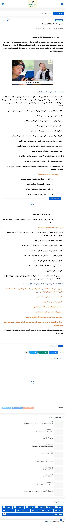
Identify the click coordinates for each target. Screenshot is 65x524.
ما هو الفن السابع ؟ (48, 438)
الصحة (39, 507)
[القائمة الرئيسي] (62, 4)
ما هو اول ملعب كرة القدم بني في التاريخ (43, 461)
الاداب (49, 507)
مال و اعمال (8, 510)
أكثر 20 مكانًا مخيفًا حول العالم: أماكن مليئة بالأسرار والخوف (38, 423)
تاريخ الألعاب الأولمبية (47, 476)
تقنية (29, 507)
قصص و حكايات (23, 510)
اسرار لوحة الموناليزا (48, 469)
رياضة (58, 510)
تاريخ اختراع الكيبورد (46, 13)
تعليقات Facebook (17, 407)
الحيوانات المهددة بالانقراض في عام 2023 (42, 446)
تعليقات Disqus (6, 407)
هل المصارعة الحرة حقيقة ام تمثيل (44, 431)
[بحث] (3, 4)
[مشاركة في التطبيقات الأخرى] (26, 352)
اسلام (58, 507)
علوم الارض (47, 510)
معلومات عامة (59, 20)
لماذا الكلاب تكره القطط (47, 454)
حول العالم (18, 507)
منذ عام (49, 421)
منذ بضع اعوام (48, 429)
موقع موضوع (48, 521)
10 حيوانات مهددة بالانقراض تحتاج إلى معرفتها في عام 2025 (38, 491)
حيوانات (7, 507)
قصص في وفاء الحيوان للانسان (45, 484)
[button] (53, 352)
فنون (35, 510)
